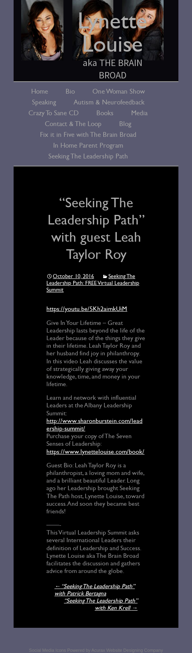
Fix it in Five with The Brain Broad (88, 134)
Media (139, 113)
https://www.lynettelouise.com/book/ (95, 452)
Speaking (44, 102)
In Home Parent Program (88, 145)
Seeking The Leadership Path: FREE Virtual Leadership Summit (92, 283)
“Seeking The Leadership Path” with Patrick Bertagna (94, 590)
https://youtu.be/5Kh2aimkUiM (86, 309)
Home (39, 91)
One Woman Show (118, 91)
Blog (125, 124)
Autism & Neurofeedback (109, 102)
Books (105, 113)
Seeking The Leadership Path (88, 156)
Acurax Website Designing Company (127, 650)
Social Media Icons (47, 650)
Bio (70, 91)
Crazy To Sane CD (53, 113)
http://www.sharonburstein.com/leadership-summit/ (94, 425)
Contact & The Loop (73, 124)
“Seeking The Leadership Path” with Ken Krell (101, 604)
